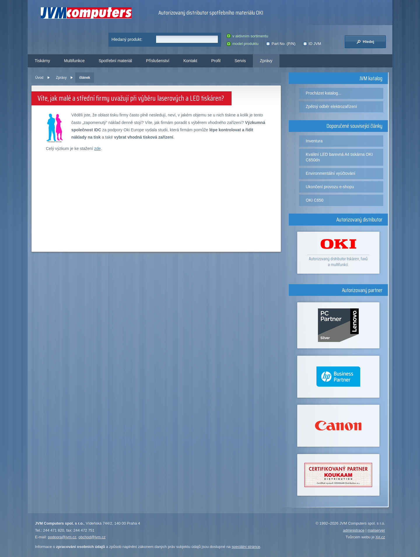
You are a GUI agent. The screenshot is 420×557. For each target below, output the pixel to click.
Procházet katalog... (323, 93)
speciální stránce (246, 546)
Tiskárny (42, 60)
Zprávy (266, 60)
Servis (240, 60)
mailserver (376, 530)
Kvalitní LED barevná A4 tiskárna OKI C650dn (339, 157)
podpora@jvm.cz (62, 537)
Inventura (314, 141)
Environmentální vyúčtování (330, 173)
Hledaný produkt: (126, 39)
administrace (354, 530)
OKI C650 (314, 200)
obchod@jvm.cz (92, 537)
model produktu (242, 43)
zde (97, 148)
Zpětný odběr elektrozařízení (331, 106)
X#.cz (380, 537)
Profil (215, 60)
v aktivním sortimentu (247, 36)
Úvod (39, 78)
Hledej (365, 41)
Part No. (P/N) (280, 43)
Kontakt (190, 60)
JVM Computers (86, 13)
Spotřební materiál (115, 60)
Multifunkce (74, 60)
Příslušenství (157, 60)
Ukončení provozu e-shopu (330, 186)
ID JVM (312, 43)
